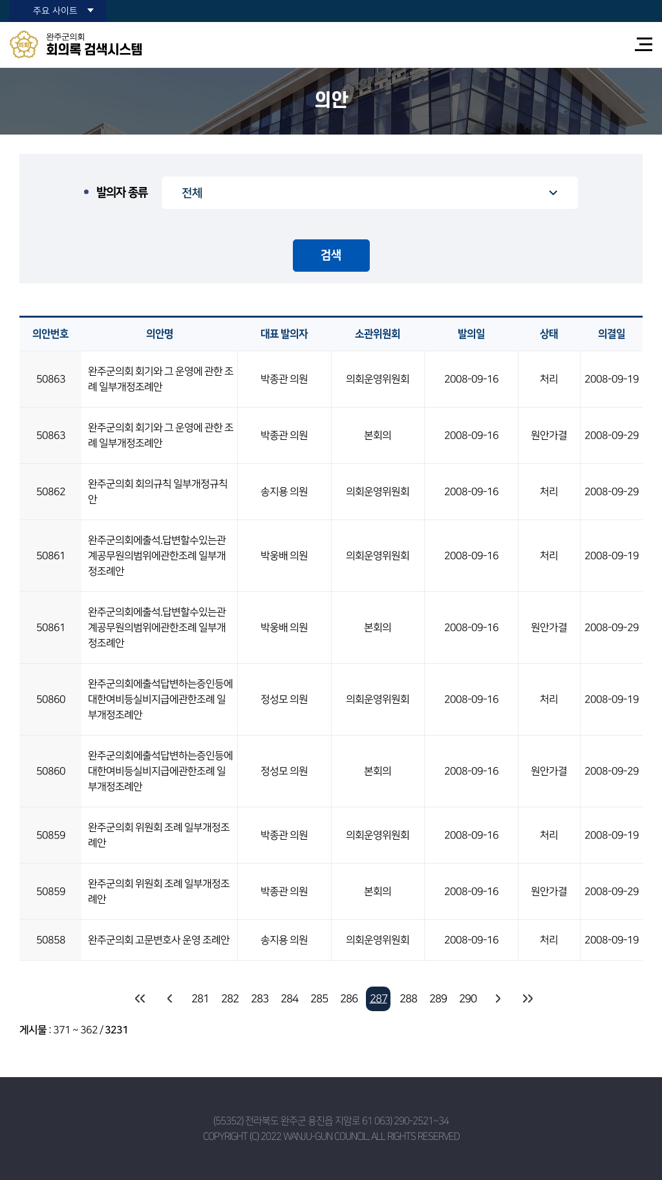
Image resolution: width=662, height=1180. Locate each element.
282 (230, 999)
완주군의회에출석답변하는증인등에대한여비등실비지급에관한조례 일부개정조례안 (160, 699)
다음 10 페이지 (497, 999)
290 (467, 999)
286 (349, 999)
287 (378, 999)
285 (319, 999)
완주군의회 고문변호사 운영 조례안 (159, 940)
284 (289, 999)
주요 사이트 (55, 11)
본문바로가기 (0, 0)
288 (408, 999)
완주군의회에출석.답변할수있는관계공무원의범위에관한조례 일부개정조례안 (157, 555)
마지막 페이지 (527, 999)
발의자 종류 (121, 192)
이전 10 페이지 (170, 999)
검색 (331, 255)
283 (259, 999)
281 (200, 999)
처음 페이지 (140, 999)
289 (438, 999)
